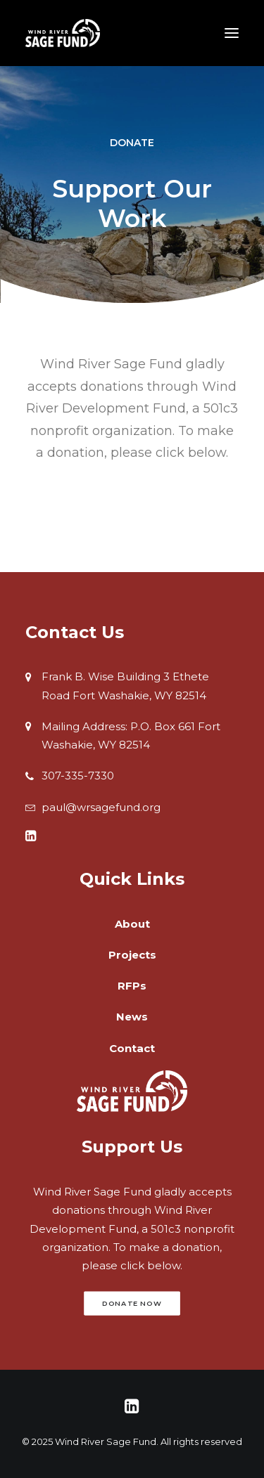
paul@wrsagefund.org (101, 807)
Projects (132, 954)
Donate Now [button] (132, 1303)
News (132, 1016)
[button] (30, 837)
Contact (132, 1048)
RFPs (132, 985)
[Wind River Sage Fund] (62, 33)
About (132, 924)
